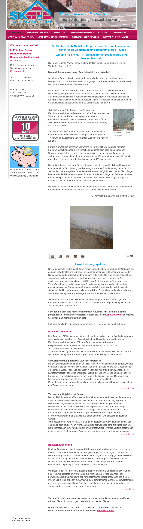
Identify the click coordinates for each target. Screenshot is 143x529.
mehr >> (130, 489)
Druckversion (17, 518)
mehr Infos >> (127, 434)
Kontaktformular (18, 71)
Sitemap (27, 518)
